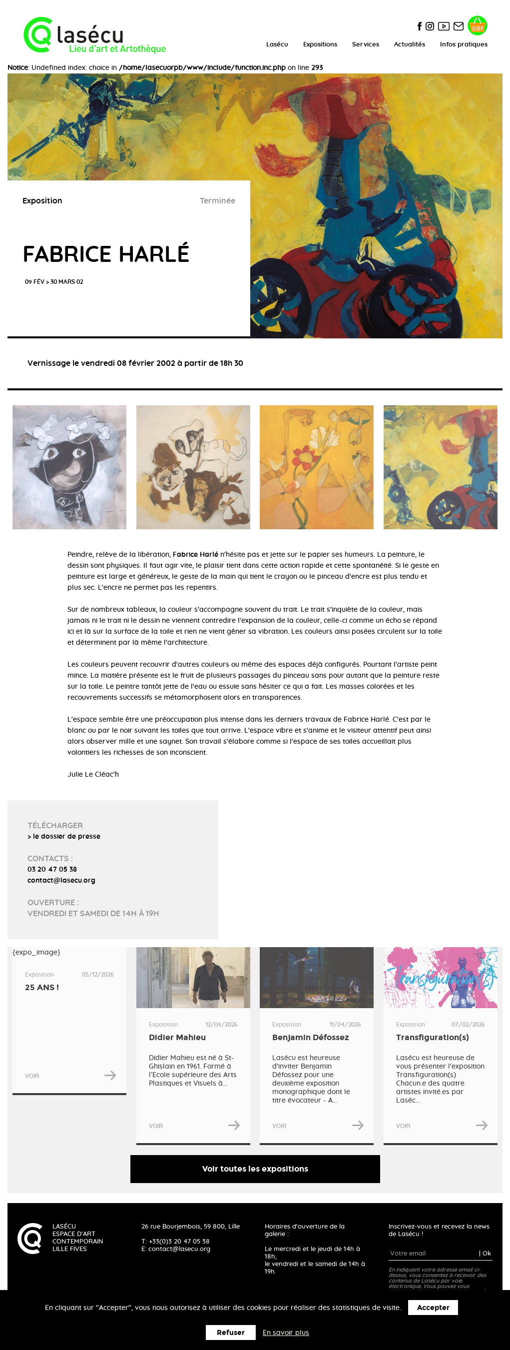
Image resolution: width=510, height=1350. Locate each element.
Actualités (409, 44)
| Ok (485, 1254)
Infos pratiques (464, 44)
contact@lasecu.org (179, 1249)
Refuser (231, 1333)
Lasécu (277, 44)
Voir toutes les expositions (255, 1169)
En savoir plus (286, 1333)
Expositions (320, 44)
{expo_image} (69, 1021)
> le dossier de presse (63, 836)
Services (365, 44)
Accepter (433, 1308)
